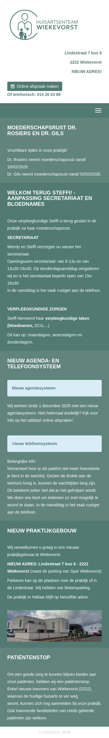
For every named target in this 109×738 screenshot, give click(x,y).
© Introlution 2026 (54, 732)
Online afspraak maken (35, 86)
